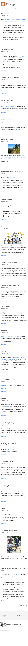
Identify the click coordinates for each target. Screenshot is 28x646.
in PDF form (15, 574)
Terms (26, 615)
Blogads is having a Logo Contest (8, 106)
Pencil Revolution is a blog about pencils (9, 84)
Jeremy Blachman (10, 19)
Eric (16, 467)
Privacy (22, 615)
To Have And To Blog (7, 461)
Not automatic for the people (9, 262)
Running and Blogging (7, 139)
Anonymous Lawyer (22, 21)
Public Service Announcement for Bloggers (13, 568)
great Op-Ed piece (21, 19)
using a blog (15, 556)
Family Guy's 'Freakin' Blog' (8, 444)
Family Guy (7, 449)
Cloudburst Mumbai (5, 385)
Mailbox (3, 508)
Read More (3, 42)
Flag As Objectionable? (7, 306)
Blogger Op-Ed (5, 13)
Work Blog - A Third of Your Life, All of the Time (11, 336)
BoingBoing (3, 388)
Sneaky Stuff (4, 330)
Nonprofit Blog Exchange (8, 423)
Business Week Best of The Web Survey (12, 171)
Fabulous (3, 398)
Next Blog (21, 312)
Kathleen (20, 467)
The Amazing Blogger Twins (9, 530)
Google (18, 615)
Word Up (3, 351)
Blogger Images (9, 406)
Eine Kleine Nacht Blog (7, 49)
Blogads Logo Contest (7, 100)
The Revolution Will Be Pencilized (10, 77)
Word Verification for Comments (10, 285)
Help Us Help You (5, 486)
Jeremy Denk (21, 56)
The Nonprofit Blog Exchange (7, 428)
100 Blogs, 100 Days (6, 199)
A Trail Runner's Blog (8, 157)
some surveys (13, 177)
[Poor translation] (4, 626)
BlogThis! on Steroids (7, 120)
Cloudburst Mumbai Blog (8, 379)
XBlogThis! (18, 129)
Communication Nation (7, 227)
